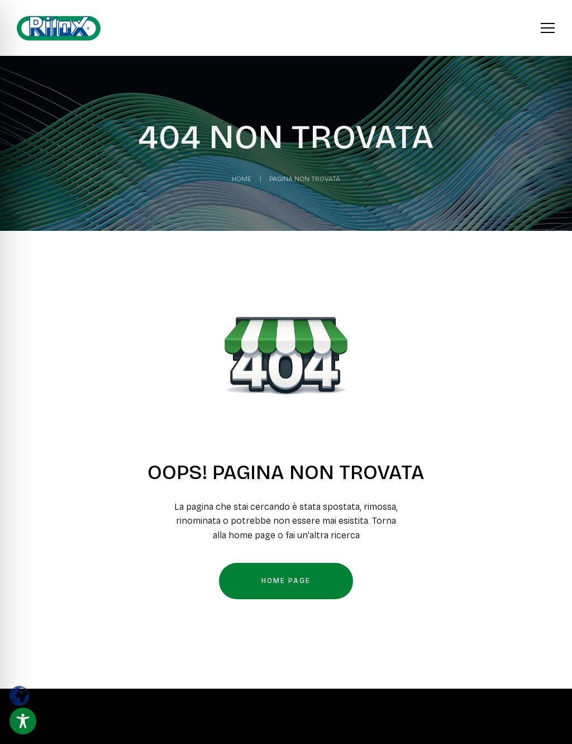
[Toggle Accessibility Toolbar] (22, 721)
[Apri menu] (547, 26)
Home (241, 179)
